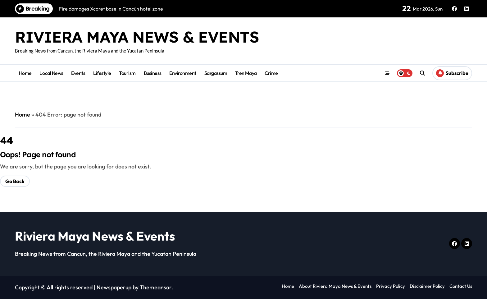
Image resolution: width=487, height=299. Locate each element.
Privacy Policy (390, 286)
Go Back (15, 181)
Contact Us (460, 286)
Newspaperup (114, 287)
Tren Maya (246, 73)
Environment (182, 73)
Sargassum (215, 73)
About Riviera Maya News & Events (335, 286)
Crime (271, 73)
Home (25, 73)
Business (153, 73)
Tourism (127, 73)
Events (78, 73)
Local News (51, 73)
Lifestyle (102, 73)
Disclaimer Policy (427, 286)
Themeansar (155, 287)
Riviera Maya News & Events (137, 37)
